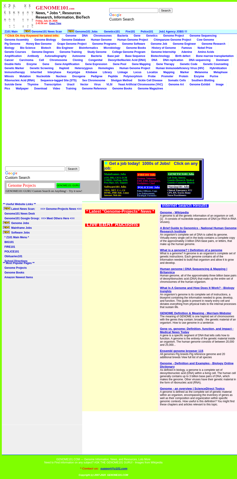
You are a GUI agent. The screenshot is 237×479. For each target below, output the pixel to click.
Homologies (106, 68)
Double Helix (13, 64)
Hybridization (218, 68)
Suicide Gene (13, 84)
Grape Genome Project (71, 43)
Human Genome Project (132, 39)
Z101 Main (11, 31)
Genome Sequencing (203, 35)
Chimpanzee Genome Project (172, 39)
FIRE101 (9, 246)
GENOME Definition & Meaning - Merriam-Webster (195, 313)
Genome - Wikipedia (174, 212)
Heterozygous (84, 68)
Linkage (123, 72)
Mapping (168, 72)
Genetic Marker (14, 68)
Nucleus (61, 76)
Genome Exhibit (200, 84)
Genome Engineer (184, 43)
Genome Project (173, 35)
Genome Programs (104, 43)
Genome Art (176, 84)
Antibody (33, 56)
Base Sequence (135, 56)
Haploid (64, 68)
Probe (152, 76)
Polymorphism (132, 76)
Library (107, 72)
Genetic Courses (15, 52)
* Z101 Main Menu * (16, 237)
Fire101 (130, 31)
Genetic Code (188, 64)
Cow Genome (205, 39)
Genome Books (136, 47)
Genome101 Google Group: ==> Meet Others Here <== (38, 218)
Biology (9, 47)
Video (56, 88)
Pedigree (96, 76)
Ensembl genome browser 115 (181, 351)
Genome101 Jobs (82, 31)
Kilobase (91, 72)
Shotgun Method (121, 80)
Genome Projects (15, 267)
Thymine (32, 84)
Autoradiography (56, 56)
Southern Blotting (202, 80)
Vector (84, 84)
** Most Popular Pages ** (19, 263)
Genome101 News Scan (42, 31)
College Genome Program (128, 52)
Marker (184, 72)
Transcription (52, 84)
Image (220, 84)
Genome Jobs (16, 223)
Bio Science (27, 47)
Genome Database (73, 39)
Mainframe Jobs (18, 227)
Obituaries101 (12, 256)
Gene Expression (96, 64)
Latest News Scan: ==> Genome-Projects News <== (42, 208)
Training (71, 88)
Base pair (113, 56)
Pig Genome (12, 43)
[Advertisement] (119, 124)
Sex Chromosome (93, 80)
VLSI (109, 84)
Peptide (113, 76)
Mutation (25, 76)
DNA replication (173, 60)
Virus (97, 84)
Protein (183, 76)
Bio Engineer (65, 47)
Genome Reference (94, 88)
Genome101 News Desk (19, 213)
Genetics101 (112, 31)
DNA (85, 35)
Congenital (95, 60)
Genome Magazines (150, 88)
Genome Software (133, 43)
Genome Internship (163, 52)
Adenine (186, 52)
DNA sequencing (200, 60)
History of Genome (164, 47)
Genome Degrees (43, 52)
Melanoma (201, 72)
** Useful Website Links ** (19, 204)
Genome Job (159, 43)
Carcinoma (26, 60)
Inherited (36, 72)
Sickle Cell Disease (150, 80)
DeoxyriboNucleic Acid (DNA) (127, 60)
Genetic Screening (41, 68)
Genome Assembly (17, 39)
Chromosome (58, 60)
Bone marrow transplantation (215, 56)
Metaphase (221, 72)
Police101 (147, 31)
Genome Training (71, 52)
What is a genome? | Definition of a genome (191, 250)
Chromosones (102, 35)
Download (40, 88)
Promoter (167, 76)
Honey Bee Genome (38, 43)
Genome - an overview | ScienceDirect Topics (192, 388)
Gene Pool (119, 64)
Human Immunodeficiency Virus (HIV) (180, 68)
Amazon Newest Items (18, 277)
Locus (137, 72)
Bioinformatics (88, 47)
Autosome (79, 56)
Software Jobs (16, 232)
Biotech (46, 47)
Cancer (9, 60)
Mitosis (9, 76)
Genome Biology (45, 39)
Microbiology (112, 47)
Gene (137, 35)
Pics (7, 88)
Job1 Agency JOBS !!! (173, 31)
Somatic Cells (177, 80)
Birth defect (183, 56)
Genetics (152, 35)
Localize (152, 72)
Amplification (13, 56)
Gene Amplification (67, 64)
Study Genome (97, 52)
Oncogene (78, 76)
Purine (214, 76)
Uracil (70, 84)
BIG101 (8, 242)
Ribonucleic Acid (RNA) (20, 80)
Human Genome (101, 39)
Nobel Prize (205, 47)
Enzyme (32, 64)
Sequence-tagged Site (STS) (58, 80)
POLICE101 (11, 251)
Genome (70, 35)
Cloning (78, 60)
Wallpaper (22, 88)
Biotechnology (160, 56)
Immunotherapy (15, 72)
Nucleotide (43, 76)
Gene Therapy (165, 64)
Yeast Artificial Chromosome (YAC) (140, 84)
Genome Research (213, 43)
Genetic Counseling (215, 64)
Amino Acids (206, 52)
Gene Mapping (141, 64)
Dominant (222, 60)
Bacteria (122, 35)
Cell (41, 60)
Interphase (54, 72)
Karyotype (73, 72)
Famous (186, 47)
